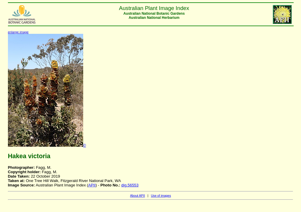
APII (92, 185)
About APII (137, 195)
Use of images (161, 195)
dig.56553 (130, 185)
